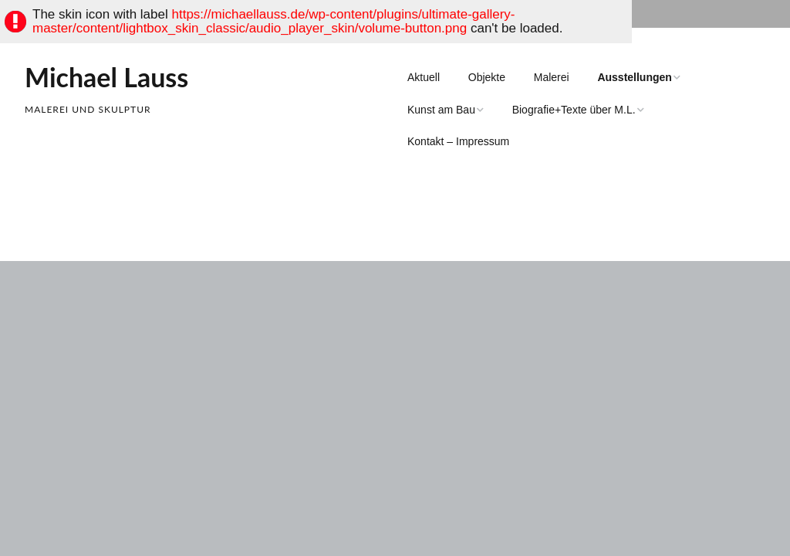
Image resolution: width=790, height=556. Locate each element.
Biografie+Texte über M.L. (574, 109)
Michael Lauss (106, 77)
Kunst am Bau (441, 109)
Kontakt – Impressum (458, 141)
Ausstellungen (634, 77)
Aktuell (423, 77)
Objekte (486, 77)
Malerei (551, 77)
